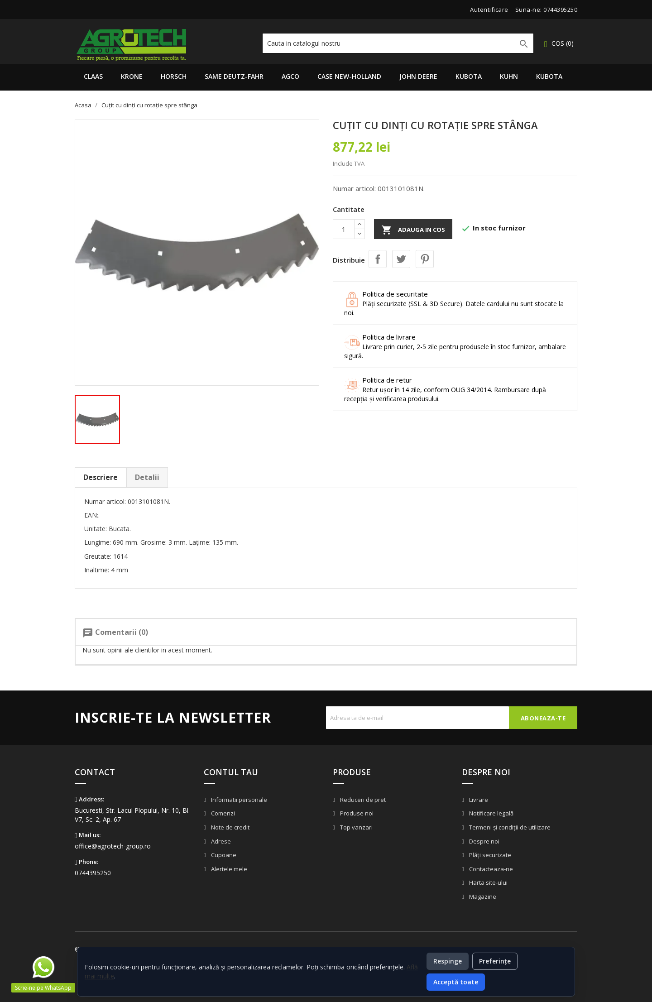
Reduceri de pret (362, 800)
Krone (132, 76)
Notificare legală (490, 813)
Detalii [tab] (147, 477)
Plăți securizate (489, 855)
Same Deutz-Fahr (234, 76)
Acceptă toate (455, 982)
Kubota (468, 76)
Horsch (174, 76)
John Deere (418, 76)
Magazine (482, 896)
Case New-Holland (349, 76)
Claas (93, 76)
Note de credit (229, 827)
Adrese (220, 841)
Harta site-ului (488, 882)
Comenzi (222, 813)
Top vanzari (356, 827)
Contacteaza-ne (490, 869)
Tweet (401, 259)
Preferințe (495, 961)
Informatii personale (238, 800)
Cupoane (223, 855)
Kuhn (509, 76)
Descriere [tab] (100, 477)
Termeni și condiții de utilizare (509, 827)
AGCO (290, 76)
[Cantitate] (344, 229)
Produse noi (356, 813)
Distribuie (378, 259)
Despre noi (483, 841)
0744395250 (560, 9)
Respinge (447, 961)
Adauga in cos (413, 230)
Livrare (478, 800)
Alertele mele (228, 869)
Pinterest (425, 259)
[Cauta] (398, 43)
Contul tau (231, 772)
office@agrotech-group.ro (113, 846)
